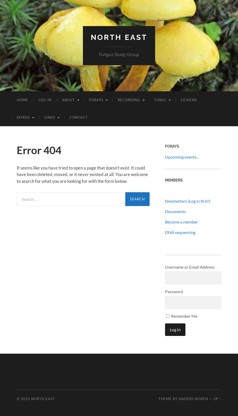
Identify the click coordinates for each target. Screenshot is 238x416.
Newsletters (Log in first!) (188, 200)
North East (119, 37)
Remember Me (181, 315)
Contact (79, 117)
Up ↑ (217, 399)
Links (49, 117)
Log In (45, 100)
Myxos (23, 117)
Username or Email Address (190, 266)
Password (174, 291)
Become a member (181, 221)
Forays (96, 100)
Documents (175, 211)
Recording (129, 100)
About (68, 100)
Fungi (160, 100)
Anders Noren (193, 399)
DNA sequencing (180, 232)
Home (22, 100)
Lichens (189, 100)
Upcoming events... (182, 156)
